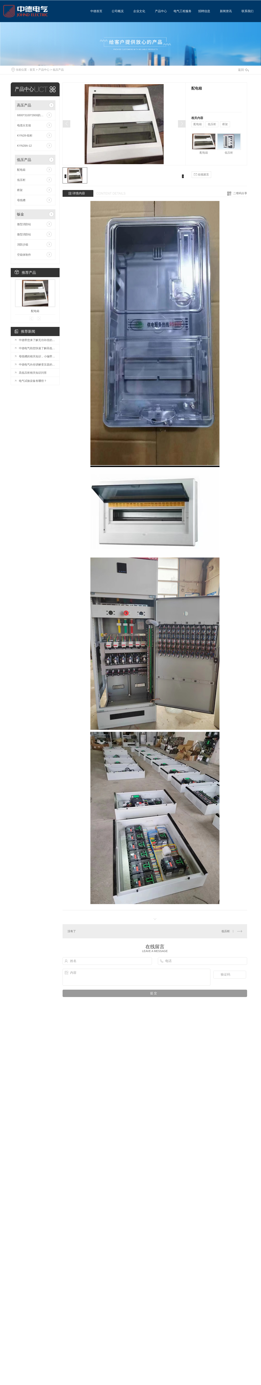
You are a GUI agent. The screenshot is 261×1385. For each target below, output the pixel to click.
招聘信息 (203, 11)
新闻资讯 (224, 11)
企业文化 (138, 11)
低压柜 (21, 179)
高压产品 (24, 105)
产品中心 (159, 11)
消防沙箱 (22, 244)
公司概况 (116, 11)
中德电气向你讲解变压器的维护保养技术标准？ (37, 364)
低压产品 (58, 69)
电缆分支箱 (24, 125)
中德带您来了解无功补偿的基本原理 (37, 340)
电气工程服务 (181, 11)
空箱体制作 (24, 254)
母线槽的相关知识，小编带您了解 (37, 356)
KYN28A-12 (24, 145)
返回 (243, 69)
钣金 (20, 214)
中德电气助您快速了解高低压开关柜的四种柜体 (37, 348)
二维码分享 (240, 193)
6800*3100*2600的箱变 (31, 115)
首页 (32, 69)
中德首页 (94, 11)
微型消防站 (24, 224)
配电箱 (21, 169)
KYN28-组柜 (24, 135)
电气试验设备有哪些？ (33, 380)
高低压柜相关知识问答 (33, 372)
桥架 (20, 190)
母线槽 (21, 200)
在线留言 (201, 174)
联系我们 (246, 11)
